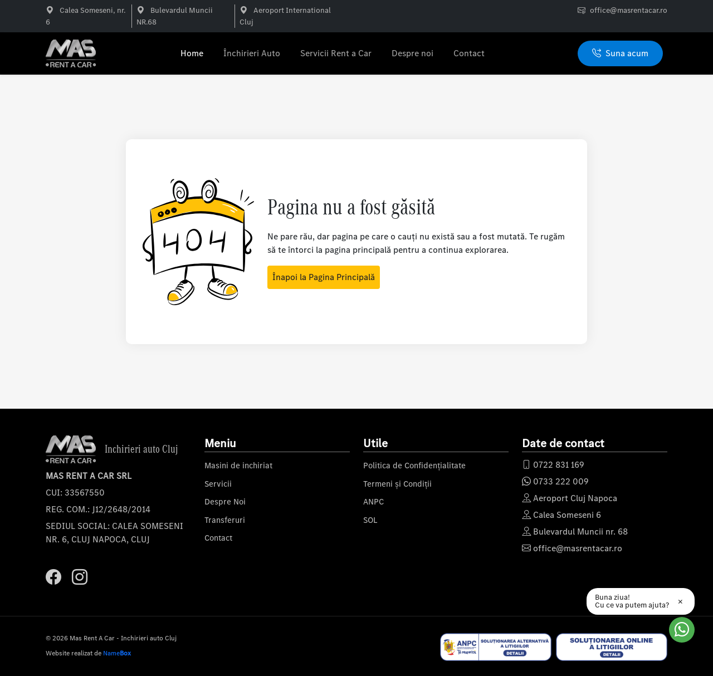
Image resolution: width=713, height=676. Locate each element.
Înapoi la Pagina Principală (323, 277)
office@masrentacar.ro (628, 10)
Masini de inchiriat (238, 465)
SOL (370, 520)
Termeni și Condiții (397, 483)
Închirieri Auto (251, 53)
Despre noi (412, 53)
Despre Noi (225, 501)
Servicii (218, 483)
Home (191, 53)
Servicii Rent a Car (336, 53)
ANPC (373, 501)
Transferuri (224, 520)
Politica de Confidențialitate (414, 465)
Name (117, 653)
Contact (469, 53)
